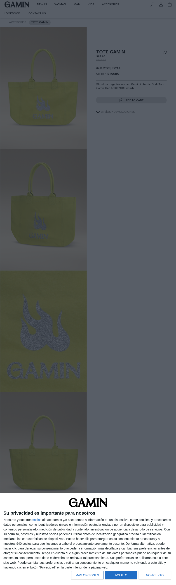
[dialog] (88, 539)
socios (36, 519)
